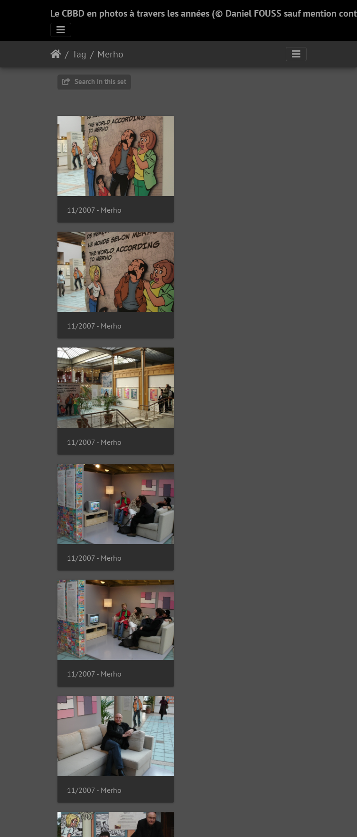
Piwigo (198, 817)
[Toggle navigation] (60, 30)
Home (55, 54)
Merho (110, 54)
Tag (79, 54)
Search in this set (94, 81)
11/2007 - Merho (94, 208)
